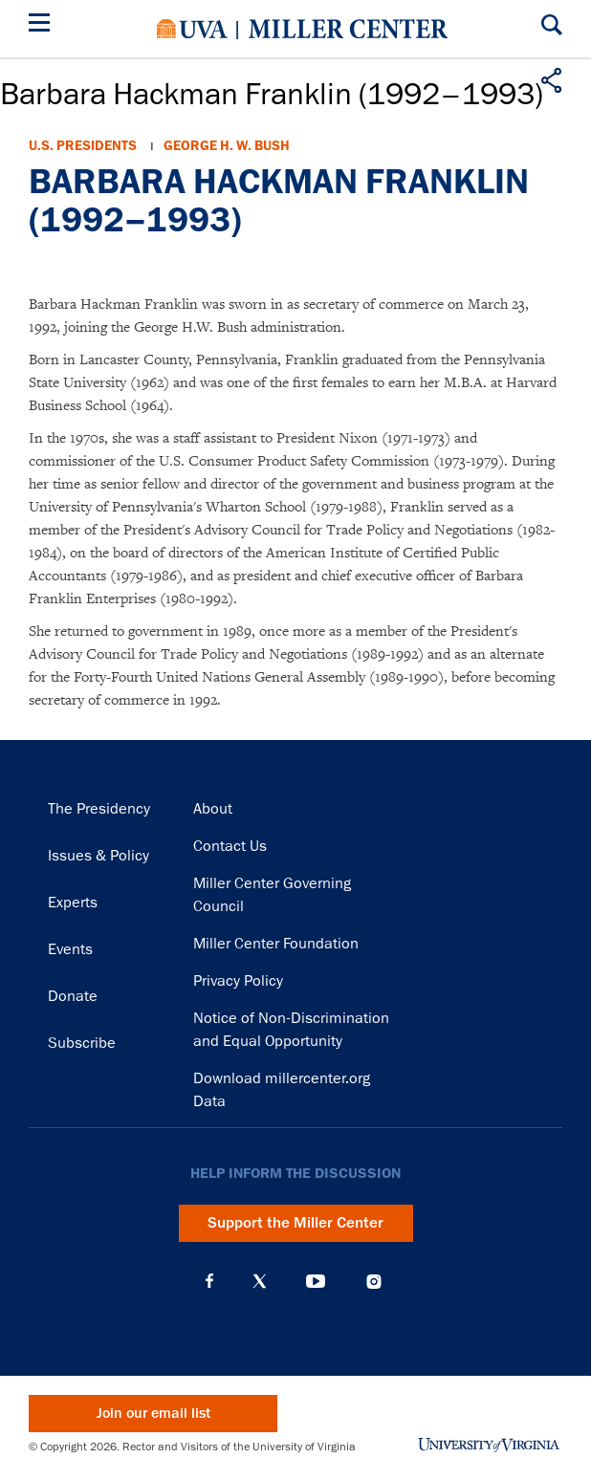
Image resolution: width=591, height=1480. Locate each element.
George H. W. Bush (227, 146)
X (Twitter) (260, 1281)
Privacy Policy (238, 980)
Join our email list (153, 1413)
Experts (73, 902)
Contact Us (230, 846)
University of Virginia (192, 28)
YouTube (315, 1281)
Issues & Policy (98, 855)
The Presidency (99, 808)
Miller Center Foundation (276, 943)
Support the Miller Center (295, 1222)
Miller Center (348, 28)
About (212, 808)
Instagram (373, 1281)
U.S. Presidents (83, 146)
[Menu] (43, 25)
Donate (73, 996)
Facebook (209, 1281)
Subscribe (82, 1043)
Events (70, 949)
